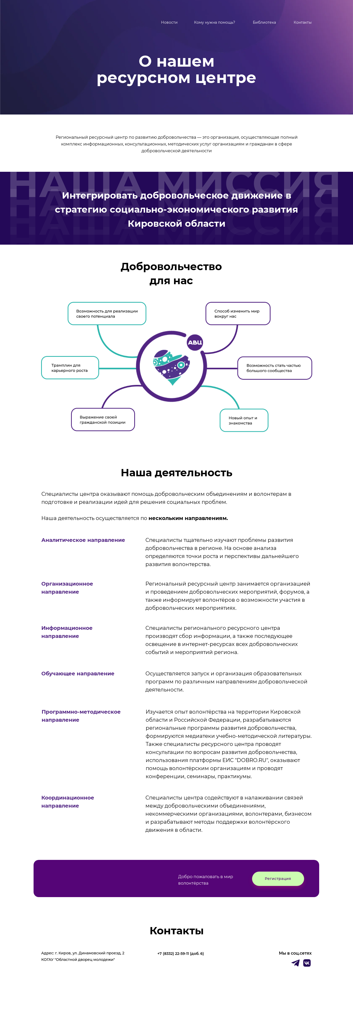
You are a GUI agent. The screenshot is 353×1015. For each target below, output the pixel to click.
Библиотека (264, 22)
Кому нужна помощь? (214, 22)
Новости (169, 22)
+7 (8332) (166, 953)
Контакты (303, 22)
